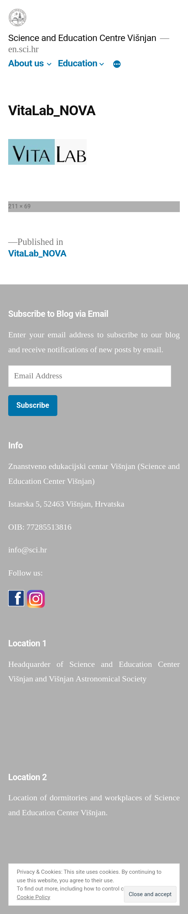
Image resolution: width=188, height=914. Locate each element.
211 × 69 (19, 206)
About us (26, 63)
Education (77, 63)
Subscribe (32, 405)
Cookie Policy (33, 897)
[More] (116, 64)
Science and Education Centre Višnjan (82, 37)
